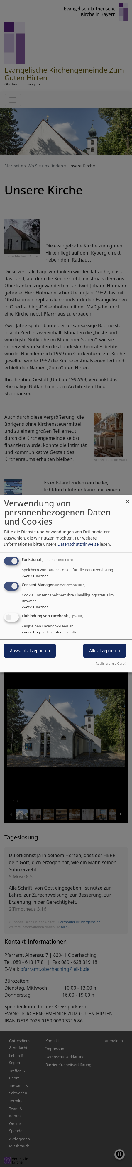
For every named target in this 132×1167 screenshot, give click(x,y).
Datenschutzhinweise (78, 544)
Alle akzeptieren (104, 650)
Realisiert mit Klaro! (111, 663)
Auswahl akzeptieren (30, 650)
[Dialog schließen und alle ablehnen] (127, 498)
